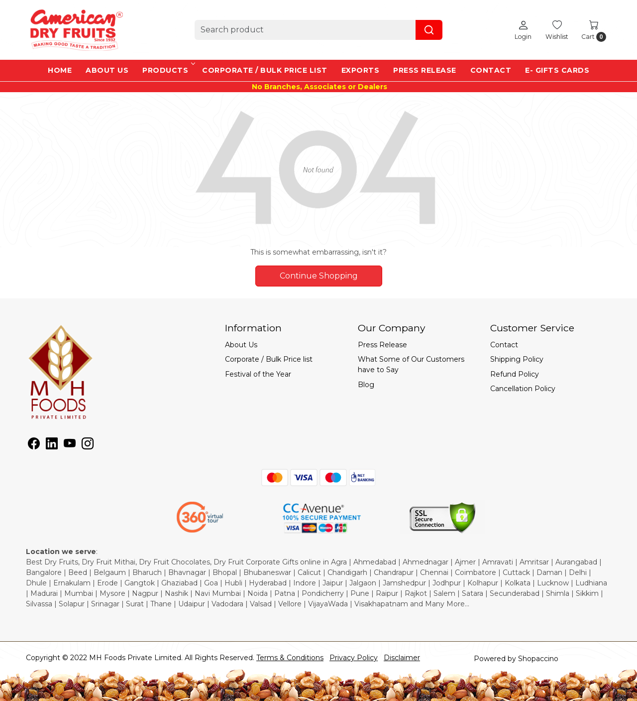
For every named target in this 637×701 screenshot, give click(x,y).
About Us (107, 70)
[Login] (523, 29)
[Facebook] (34, 445)
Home (60, 70)
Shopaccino (538, 658)
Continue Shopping (319, 275)
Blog (366, 384)
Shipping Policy (516, 359)
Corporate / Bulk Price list (264, 70)
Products (168, 70)
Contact (491, 70)
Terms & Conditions (289, 657)
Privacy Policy (353, 657)
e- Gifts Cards (557, 70)
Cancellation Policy (522, 388)
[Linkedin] (52, 445)
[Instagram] (88, 445)
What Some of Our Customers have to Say (411, 364)
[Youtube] (70, 445)
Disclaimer (402, 657)
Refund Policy (514, 374)
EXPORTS (360, 70)
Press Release (424, 70)
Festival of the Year (258, 374)
